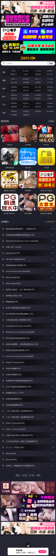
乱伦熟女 (38, 90)
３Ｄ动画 (50, 79)
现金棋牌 (38, 74)
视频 (4, 80)
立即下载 (42, 551)
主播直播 (38, 82)
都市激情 (14, 103)
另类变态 (50, 90)
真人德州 (26, 71)
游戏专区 (50, 71)
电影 (4, 88)
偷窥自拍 (14, 95)
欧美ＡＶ (38, 79)
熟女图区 (38, 98)
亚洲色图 (26, 95)
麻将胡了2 (14, 74)
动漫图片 (50, 95)
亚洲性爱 (14, 87)
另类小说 (26, 107)
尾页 (38, 475)
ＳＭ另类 (50, 82)
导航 (4, 113)
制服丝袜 (14, 90)
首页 (17, 475)
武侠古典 (50, 103)
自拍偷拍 (26, 79)
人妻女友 (38, 103)
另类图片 (50, 98)
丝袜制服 (26, 82)
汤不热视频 (50, 111)
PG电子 (14, 71)
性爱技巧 (50, 107)
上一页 (24, 475)
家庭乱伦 (26, 103)
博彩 (4, 72)
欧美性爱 (50, 87)
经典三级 (26, 90)
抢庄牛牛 (50, 74)
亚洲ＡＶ (14, 79)
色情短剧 (26, 115)
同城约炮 (14, 111)
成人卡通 (38, 87)
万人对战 (38, 71)
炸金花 (26, 74)
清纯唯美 (26, 98)
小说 (4, 105)
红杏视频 (14, 115)
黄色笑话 (38, 107)
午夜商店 (26, 111)
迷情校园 (14, 107)
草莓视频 (38, 111)
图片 (4, 96)
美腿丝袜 (14, 98)
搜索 (51, 63)
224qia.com (28, 58)
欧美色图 (38, 95)
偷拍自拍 (26, 87)
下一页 (31, 475)
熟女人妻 (14, 82)
